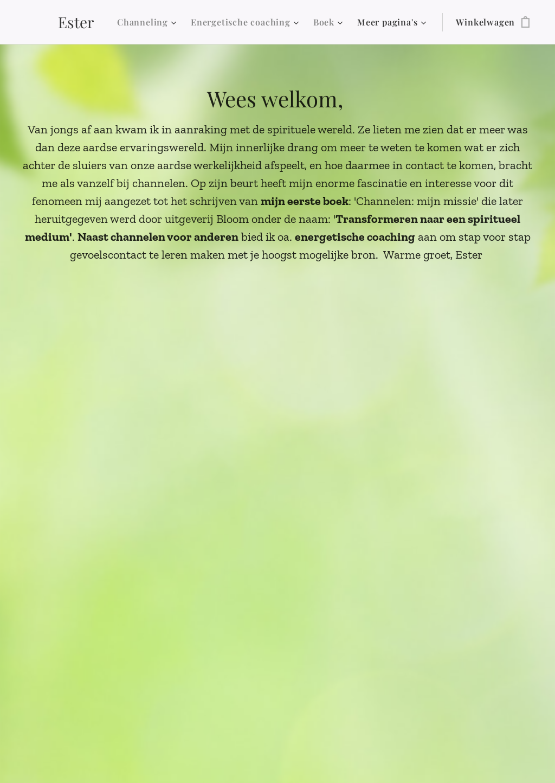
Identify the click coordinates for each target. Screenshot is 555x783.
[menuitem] (148, 22)
